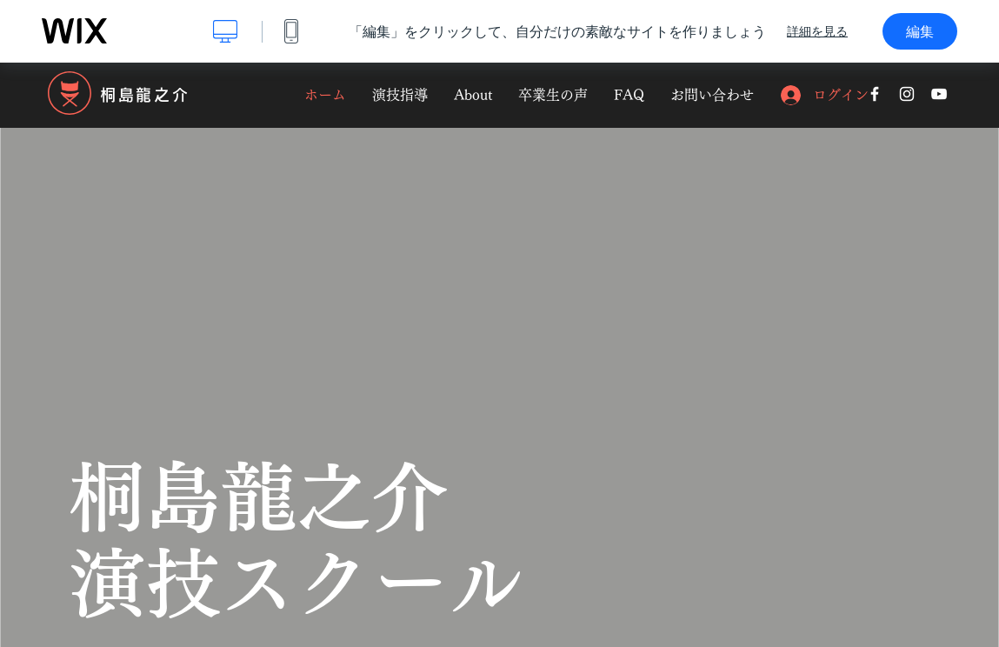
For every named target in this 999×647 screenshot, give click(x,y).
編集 (920, 31)
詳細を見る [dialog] (817, 31)
